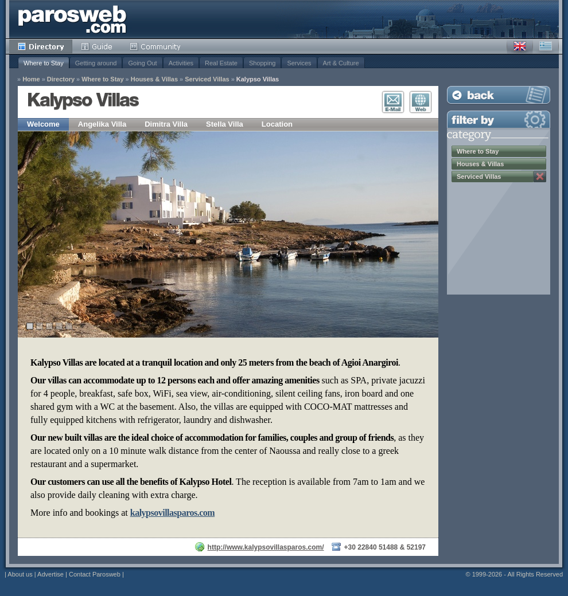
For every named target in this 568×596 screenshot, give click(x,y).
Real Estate (221, 63)
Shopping (262, 63)
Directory (40, 46)
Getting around (96, 63)
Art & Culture (341, 63)
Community (155, 46)
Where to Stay (44, 63)
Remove (540, 176)
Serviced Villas (207, 79)
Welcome (43, 124)
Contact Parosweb (94, 574)
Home (31, 79)
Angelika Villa (102, 124)
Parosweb (72, 19)
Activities (181, 63)
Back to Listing (498, 95)
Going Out (142, 63)
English (519, 46)
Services (299, 63)
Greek (545, 46)
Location (277, 124)
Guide (96, 46)
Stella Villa (224, 124)
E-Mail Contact (393, 102)
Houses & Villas (154, 79)
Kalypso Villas (257, 79)
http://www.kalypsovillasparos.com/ (266, 547)
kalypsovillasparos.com (172, 512)
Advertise (50, 574)
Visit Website (420, 102)
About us (19, 574)
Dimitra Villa (166, 124)
